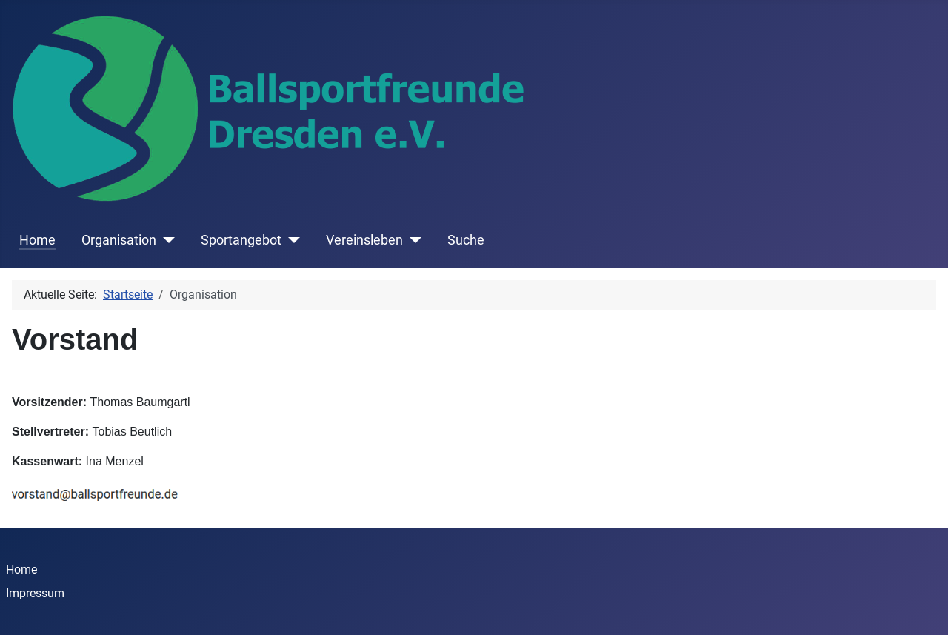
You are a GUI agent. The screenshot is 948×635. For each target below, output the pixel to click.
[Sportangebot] (290, 240)
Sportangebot (241, 240)
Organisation (118, 240)
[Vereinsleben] (412, 240)
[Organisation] (165, 240)
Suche (465, 240)
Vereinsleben (364, 240)
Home (37, 240)
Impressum (35, 593)
